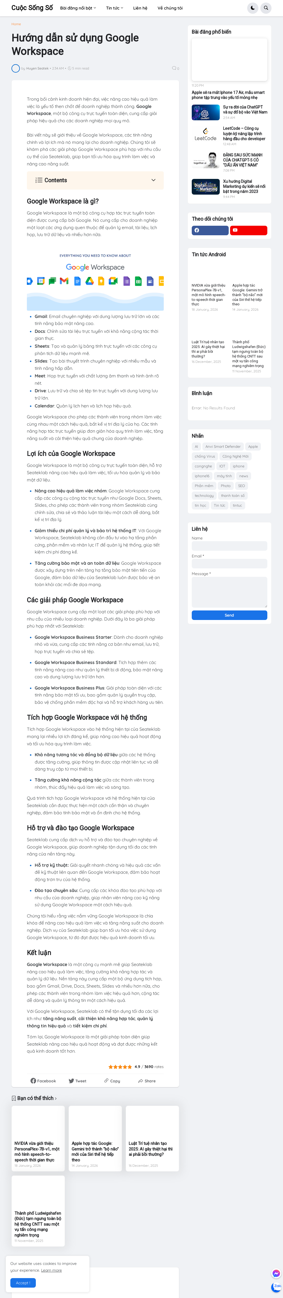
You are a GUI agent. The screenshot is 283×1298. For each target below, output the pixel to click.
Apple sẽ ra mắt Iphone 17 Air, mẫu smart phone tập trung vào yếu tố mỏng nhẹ (228, 95)
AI (196, 446)
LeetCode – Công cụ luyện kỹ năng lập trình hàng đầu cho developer (244, 133)
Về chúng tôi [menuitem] (170, 8)
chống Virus (205, 456)
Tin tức (219, 505)
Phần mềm (204, 485)
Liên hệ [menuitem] (140, 8)
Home (16, 24)
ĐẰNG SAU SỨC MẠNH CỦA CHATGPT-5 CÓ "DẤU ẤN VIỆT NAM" (242, 160)
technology (204, 495)
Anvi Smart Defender (223, 446)
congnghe (203, 466)
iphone (238, 466)
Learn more (51, 1270)
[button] (252, 8)
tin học (200, 505)
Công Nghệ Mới (236, 456)
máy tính (224, 476)
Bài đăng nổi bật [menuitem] (76, 8)
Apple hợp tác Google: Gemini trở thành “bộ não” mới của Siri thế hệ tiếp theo (95, 1152)
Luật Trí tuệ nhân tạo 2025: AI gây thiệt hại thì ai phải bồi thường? (150, 1149)
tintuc (237, 505)
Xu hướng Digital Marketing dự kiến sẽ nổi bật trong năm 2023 (244, 186)
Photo (226, 485)
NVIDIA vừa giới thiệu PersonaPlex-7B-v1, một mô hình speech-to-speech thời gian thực (37, 1152)
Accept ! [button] (23, 1282)
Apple (253, 446)
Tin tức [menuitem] (113, 8)
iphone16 (202, 476)
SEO (241, 485)
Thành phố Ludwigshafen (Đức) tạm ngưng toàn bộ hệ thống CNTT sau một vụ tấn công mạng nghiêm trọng (38, 1224)
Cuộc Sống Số (32, 8)
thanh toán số (233, 495)
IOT (222, 466)
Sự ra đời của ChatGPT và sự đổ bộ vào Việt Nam (245, 109)
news (243, 476)
